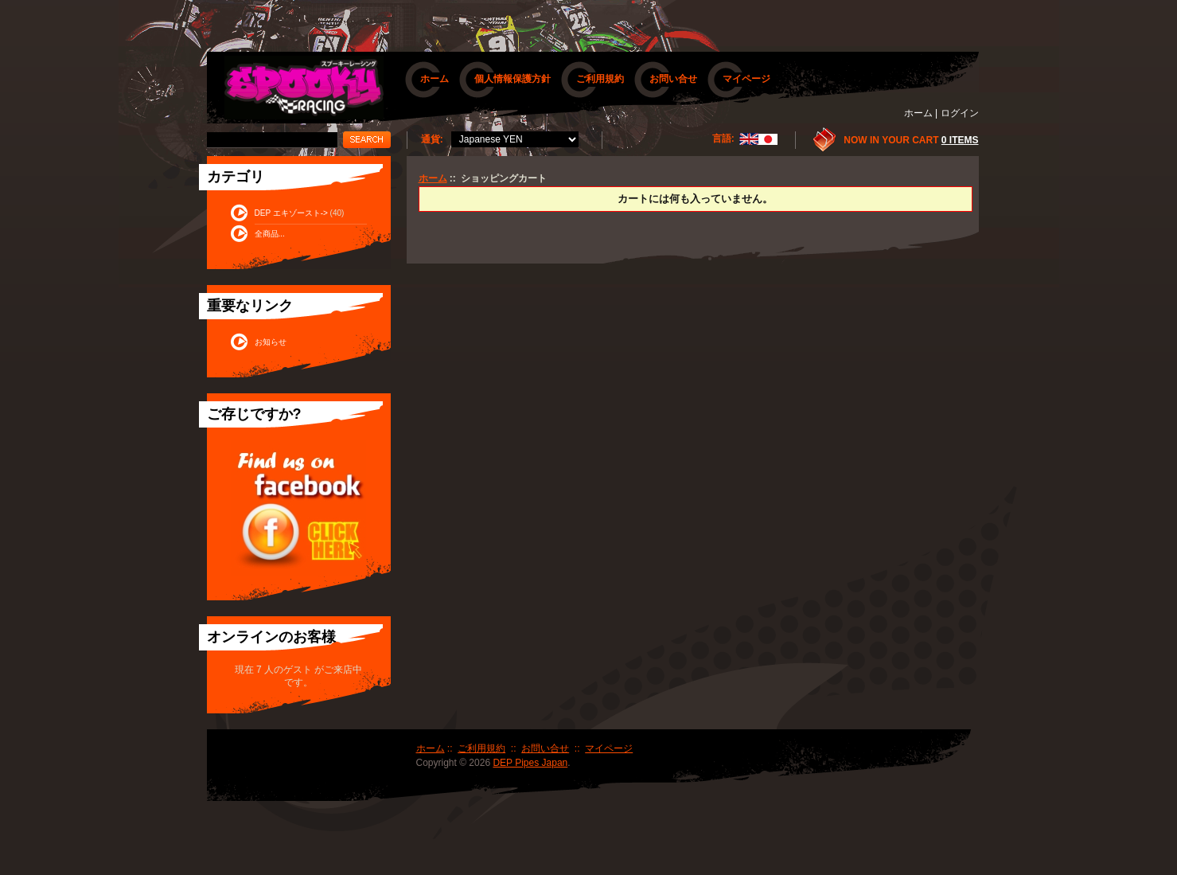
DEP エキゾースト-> (291, 213)
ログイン (960, 113)
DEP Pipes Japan (530, 762)
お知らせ (270, 342)
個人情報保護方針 (512, 78)
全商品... (270, 233)
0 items (960, 140)
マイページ (746, 78)
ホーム (434, 78)
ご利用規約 (600, 78)
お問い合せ (673, 78)
